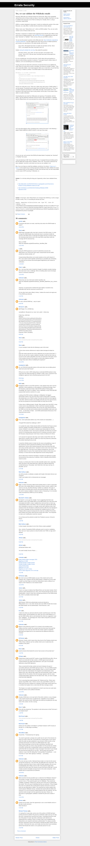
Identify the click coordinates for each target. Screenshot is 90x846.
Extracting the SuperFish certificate (71, 52)
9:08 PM (21, 542)
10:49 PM (21, 772)
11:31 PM (21, 380)
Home (37, 837)
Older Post (56, 837)
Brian (20, 648)
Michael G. (21, 306)
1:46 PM (21, 720)
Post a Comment (21, 831)
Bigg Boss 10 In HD (24, 567)
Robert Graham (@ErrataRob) (66, 14)
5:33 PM (21, 653)
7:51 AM (21, 572)
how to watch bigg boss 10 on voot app (28, 570)
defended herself (39, 35)
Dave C (21, 707)
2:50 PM (21, 534)
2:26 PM (21, 520)
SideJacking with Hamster (67, 65)
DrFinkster (21, 575)
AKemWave (22, 732)
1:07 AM (21, 468)
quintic (20, 221)
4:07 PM (21, 597)
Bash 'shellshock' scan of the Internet (71, 90)
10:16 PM (21, 362)
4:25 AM (21, 807)
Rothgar (21, 656)
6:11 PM (21, 621)
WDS (20, 383)
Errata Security (24, 5)
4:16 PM (21, 296)
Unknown (21, 277)
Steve (20, 337)
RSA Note (21, 378)
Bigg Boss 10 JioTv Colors (25, 569)
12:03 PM (21, 274)
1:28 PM (21, 713)
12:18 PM (21, 584)
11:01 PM (21, 245)
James (20, 588)
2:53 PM (21, 827)
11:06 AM (21, 264)
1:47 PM (21, 729)
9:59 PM (21, 342)
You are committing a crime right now (68, 26)
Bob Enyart (22, 716)
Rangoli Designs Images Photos (27, 562)
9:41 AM (21, 645)
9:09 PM (21, 554)
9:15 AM (21, 479)
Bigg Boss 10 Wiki (23, 561)
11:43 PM (21, 691)
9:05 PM (21, 334)
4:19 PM (21, 607)
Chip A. (21, 267)
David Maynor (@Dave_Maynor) (67, 18)
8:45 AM (21, 635)
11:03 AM (21, 494)
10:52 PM (21, 227)
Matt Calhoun (22, 472)
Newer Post (19, 837)
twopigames (22, 365)
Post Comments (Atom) (41, 841)
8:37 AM (21, 755)
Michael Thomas (23, 811)
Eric (20, 610)
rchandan (21, 557)
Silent (20, 230)
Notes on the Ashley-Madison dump (67, 142)
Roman (21, 800)
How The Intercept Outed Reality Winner (71, 39)
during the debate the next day (27, 50)
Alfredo (21, 537)
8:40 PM (21, 303)
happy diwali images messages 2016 (28, 559)
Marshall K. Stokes (24, 497)
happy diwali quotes (24, 565)
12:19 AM (21, 414)
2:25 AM (21, 704)
